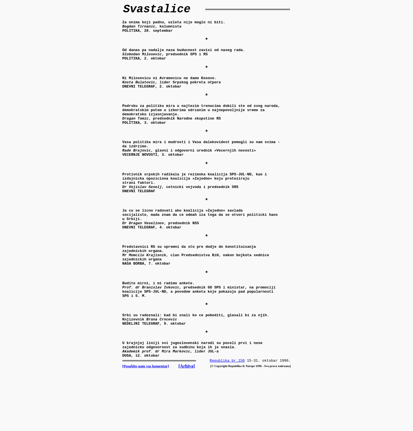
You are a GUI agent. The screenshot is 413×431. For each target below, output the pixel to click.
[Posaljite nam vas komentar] (145, 420)
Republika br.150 (227, 414)
